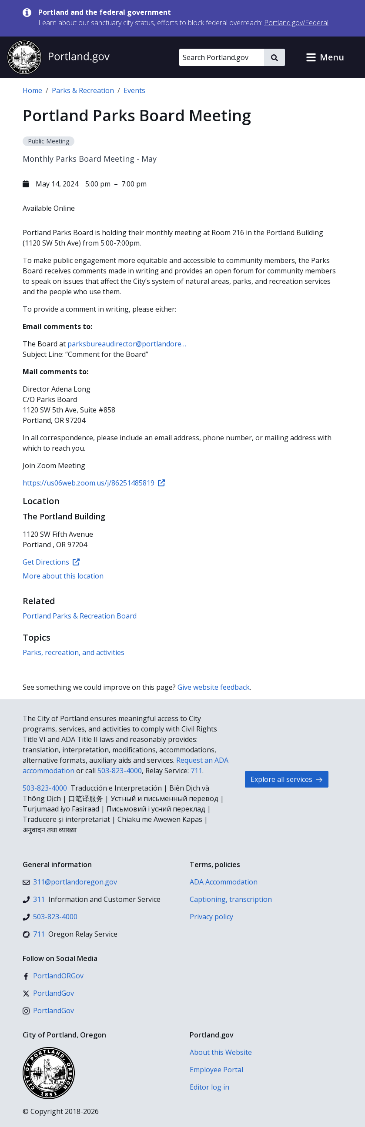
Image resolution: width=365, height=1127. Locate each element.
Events (134, 90)
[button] (325, 57)
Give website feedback (213, 687)
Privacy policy (211, 916)
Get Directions (51, 562)
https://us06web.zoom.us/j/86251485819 (94, 483)
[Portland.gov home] (58, 57)
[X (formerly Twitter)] (48, 993)
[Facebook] (53, 976)
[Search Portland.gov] (221, 57)
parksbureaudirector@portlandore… (126, 344)
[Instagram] (48, 1010)
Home (32, 90)
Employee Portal (216, 1069)
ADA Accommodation (224, 882)
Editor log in (209, 1087)
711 (196, 770)
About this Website (221, 1052)
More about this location (63, 576)
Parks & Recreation (83, 90)
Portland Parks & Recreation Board (80, 616)
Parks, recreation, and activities (73, 652)
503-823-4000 (119, 770)
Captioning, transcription (231, 899)
